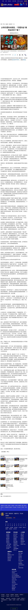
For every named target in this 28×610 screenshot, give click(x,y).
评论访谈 (15, 532)
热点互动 (15, 535)
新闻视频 (8, 532)
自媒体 (7, 24)
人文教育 (23, 532)
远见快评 (10, 24)
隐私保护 (16, 594)
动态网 (14, 599)
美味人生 (20, 559)
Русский (19, 507)
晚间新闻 (7, 538)
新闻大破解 (15, 541)
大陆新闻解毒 (15, 548)
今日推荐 (20, 527)
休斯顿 (19, 505)
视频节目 (16, 513)
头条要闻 (7, 527)
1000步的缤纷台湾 (21, 565)
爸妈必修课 (23, 541)
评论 (4, 24)
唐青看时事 (15, 544)
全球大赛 (15, 528)
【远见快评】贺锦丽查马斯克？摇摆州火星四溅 (23, 473)
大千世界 (20, 562)
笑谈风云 (22, 535)
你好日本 (20, 554)
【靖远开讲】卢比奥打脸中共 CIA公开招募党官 (10, 460)
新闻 (6, 521)
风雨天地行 (14, 582)
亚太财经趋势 (8, 547)
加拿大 (9, 505)
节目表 (21, 513)
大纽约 (6, 505)
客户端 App (17, 596)
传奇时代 (13, 572)
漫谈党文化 (14, 587)
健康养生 (10, 551)
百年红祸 (13, 581)
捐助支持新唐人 (9, 517)
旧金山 (25, 505)
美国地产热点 (23, 544)
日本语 (22, 507)
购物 (14, 517)
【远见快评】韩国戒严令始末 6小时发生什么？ (23, 466)
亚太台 (2, 507)
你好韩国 (20, 556)
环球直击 (7, 535)
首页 (1, 24)
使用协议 (21, 594)
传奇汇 (18, 59)
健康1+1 (9, 553)
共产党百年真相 (14, 574)
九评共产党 (14, 578)
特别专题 (14, 569)
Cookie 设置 (14, 608)
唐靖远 (24, 59)
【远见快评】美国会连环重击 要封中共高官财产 (10, 479)
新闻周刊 (7, 541)
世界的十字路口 (16, 545)
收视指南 (12, 594)
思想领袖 (15, 539)
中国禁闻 (7, 536)
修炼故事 (13, 588)
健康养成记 (10, 557)
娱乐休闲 (20, 551)
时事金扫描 (15, 536)
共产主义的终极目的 (15, 575)
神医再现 (9, 559)
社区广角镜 (8, 545)
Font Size (22, 55)
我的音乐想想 (20, 567)
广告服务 (7, 596)
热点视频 (11, 527)
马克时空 (15, 547)
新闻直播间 (17, 4)
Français (14, 507)
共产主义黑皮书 (14, 584)
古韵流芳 (22, 536)
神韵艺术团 (8, 598)
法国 (22, 505)
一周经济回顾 (8, 544)
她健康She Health (11, 554)
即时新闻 (15, 527)
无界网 (18, 599)
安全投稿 (2, 596)
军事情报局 (15, 542)
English (10, 507)
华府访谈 (7, 542)
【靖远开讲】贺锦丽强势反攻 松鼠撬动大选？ (10, 473)
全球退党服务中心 (4, 599)
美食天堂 (20, 557)
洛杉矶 (12, 505)
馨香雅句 (22, 538)
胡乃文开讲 (10, 556)
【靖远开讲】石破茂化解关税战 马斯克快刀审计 (10, 466)
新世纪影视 (22, 599)
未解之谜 (22, 534)
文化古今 (22, 542)
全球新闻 (7, 534)
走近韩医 (9, 560)
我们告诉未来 (14, 571)
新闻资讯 (11, 513)
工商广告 (12, 596)
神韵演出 (10, 528)
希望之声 (23, 598)
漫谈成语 (22, 539)
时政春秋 (15, 538)
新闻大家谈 (15, 534)
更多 (2, 601)
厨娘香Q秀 (20, 563)
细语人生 (15, 549)
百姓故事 (13, 585)
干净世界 (18, 598)
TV (21, 4)
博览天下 (24, 527)
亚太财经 (7, 548)
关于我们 (7, 594)
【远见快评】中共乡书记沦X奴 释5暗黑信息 (23, 479)
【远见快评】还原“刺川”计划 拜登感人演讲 (10, 486)
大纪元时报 (13, 598)
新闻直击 (7, 539)
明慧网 (10, 599)
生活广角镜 (20, 553)
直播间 (7, 515)
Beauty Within (20, 560)
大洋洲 (16, 505)
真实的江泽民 (14, 579)
